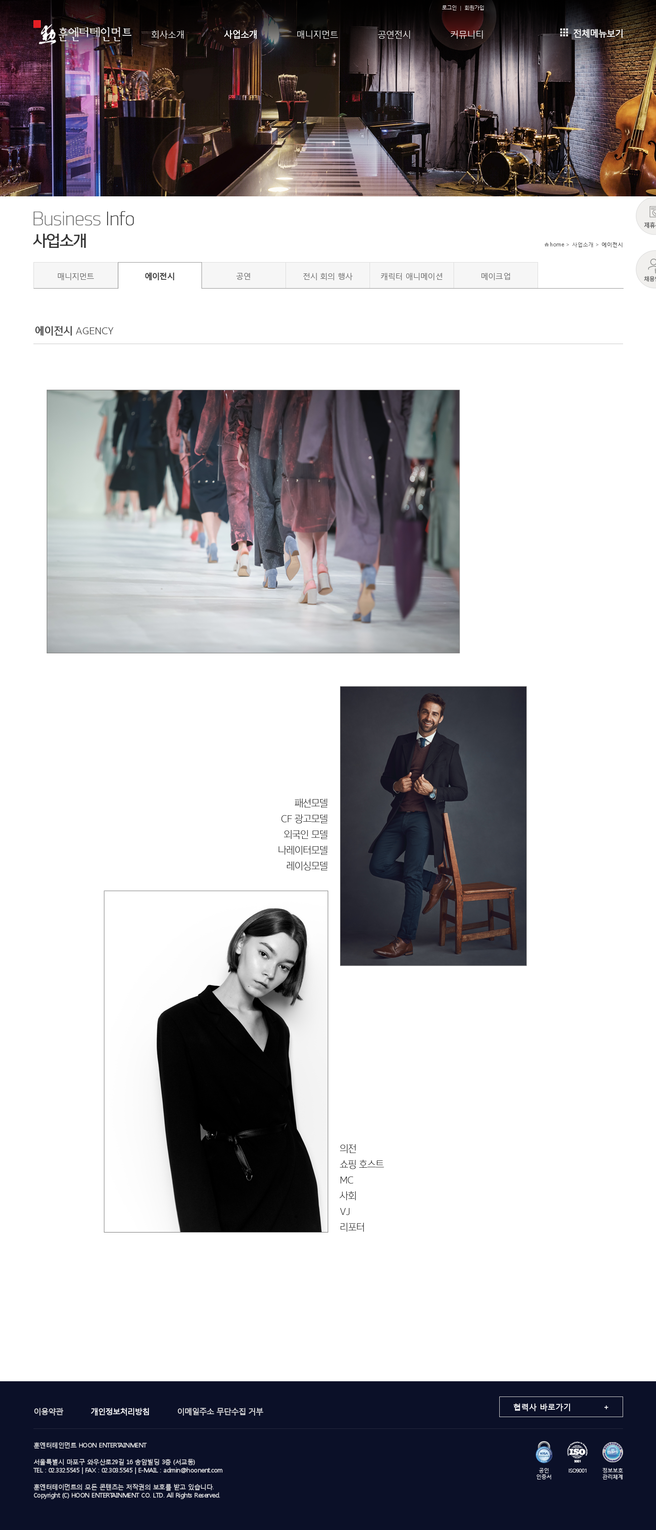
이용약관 (48, 1411)
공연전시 (394, 33)
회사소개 (167, 33)
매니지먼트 (317, 33)
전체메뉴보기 (591, 32)
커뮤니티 (467, 33)
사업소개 (240, 33)
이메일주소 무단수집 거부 (220, 1411)
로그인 (449, 7)
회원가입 (474, 7)
